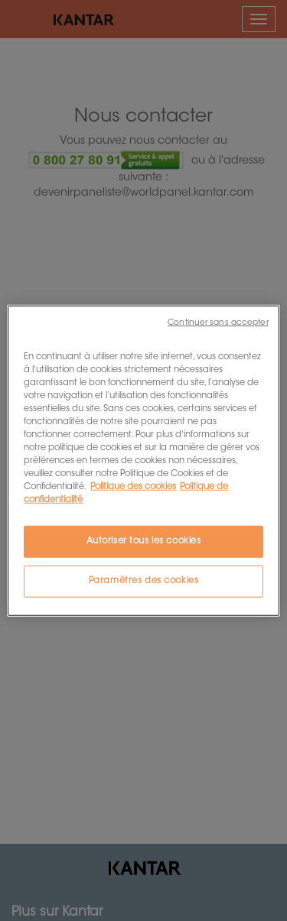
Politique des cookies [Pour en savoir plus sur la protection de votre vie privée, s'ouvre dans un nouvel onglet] (133, 487)
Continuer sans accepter (218, 322)
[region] (143, 460)
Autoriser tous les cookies (143, 541)
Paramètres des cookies (144, 581)
